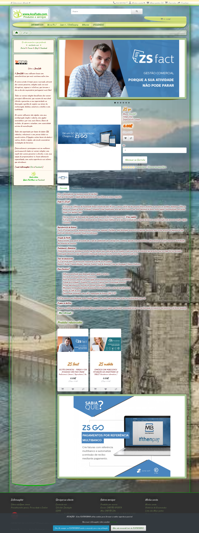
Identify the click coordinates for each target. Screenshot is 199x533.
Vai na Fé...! (51, 24)
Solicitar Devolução (63, 507)
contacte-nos (34, 45)
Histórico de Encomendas (155, 507)
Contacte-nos (61, 504)
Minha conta (150, 504)
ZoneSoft (132, 114)
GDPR (58, 510)
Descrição (63, 188)
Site (32, 167)
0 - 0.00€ (165, 19)
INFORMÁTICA (37, 24)
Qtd (124, 145)
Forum (30, 48)
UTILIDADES (98, 24)
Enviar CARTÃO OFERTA (111, 507)
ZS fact (72, 364)
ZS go (25, 32)
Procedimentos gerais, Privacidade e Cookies (29, 507)
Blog (36, 48)
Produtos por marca (108, 504)
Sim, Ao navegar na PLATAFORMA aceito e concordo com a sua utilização (81, 528)
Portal (23, 48)
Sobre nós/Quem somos (20, 504)
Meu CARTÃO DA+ (108, 510)
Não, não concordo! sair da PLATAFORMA (128, 528)
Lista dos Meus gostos (154, 510)
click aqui (113, 522)
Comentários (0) (77, 188)
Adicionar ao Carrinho (135, 159)
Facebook (43, 48)
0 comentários (140, 167)
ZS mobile (105, 364)
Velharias (85, 24)
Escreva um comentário (157, 167)
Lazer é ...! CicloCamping (69, 24)
